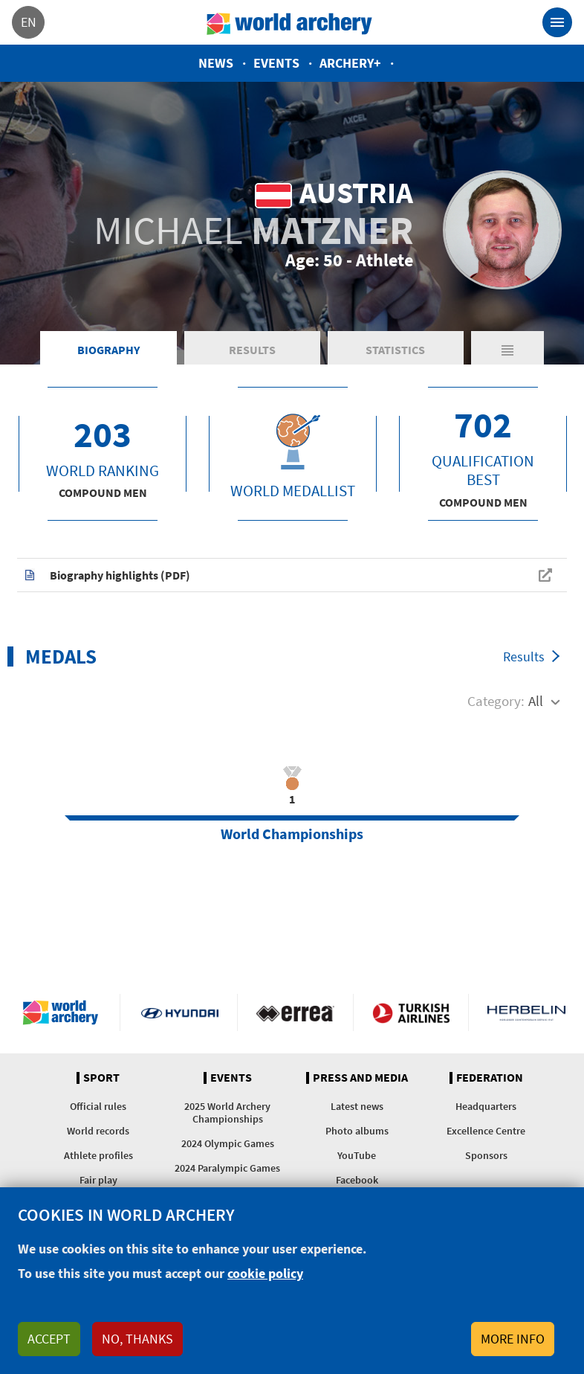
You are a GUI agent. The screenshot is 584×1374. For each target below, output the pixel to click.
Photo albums (357, 1130)
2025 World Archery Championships (227, 1112)
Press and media (360, 1078)
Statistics (395, 349)
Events (276, 62)
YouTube (356, 1155)
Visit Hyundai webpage (179, 1012)
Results (252, 349)
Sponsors (486, 1155)
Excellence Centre (486, 1130)
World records (98, 1130)
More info (513, 1338)
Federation (489, 1078)
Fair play (98, 1180)
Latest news (357, 1106)
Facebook (357, 1180)
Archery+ (350, 62)
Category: (496, 701)
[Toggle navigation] (557, 22)
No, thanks (137, 1338)
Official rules (98, 1106)
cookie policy (265, 1273)
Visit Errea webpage (295, 1012)
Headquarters (485, 1106)
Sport (101, 1078)
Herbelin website (526, 1012)
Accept (49, 1338)
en (28, 22)
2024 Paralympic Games (227, 1168)
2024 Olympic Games (227, 1143)
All (535, 701)
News (215, 62)
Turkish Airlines (411, 1012)
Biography (108, 349)
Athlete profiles (98, 1155)
